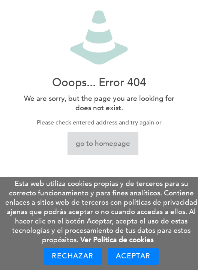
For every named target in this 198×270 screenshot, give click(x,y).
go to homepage (103, 143)
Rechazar (72, 256)
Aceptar (133, 256)
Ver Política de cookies (116, 240)
